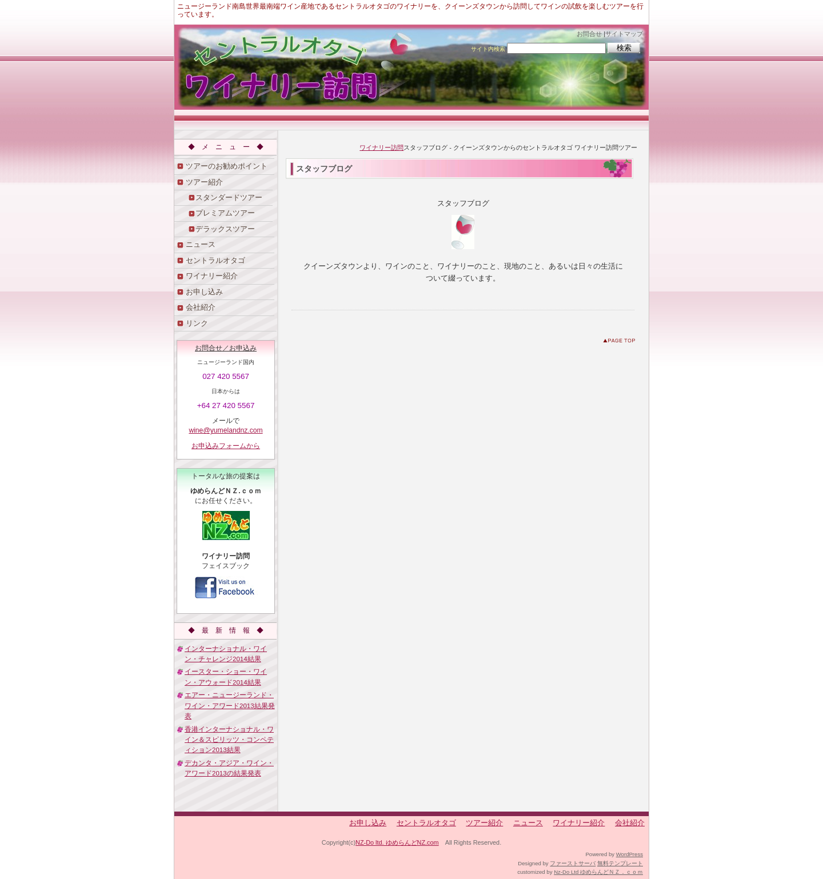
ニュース (200, 244)
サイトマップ (624, 33)
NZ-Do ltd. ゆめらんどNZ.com (397, 842)
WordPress (629, 854)
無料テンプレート (620, 863)
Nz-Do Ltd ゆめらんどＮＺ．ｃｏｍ (598, 872)
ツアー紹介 (204, 182)
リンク (197, 323)
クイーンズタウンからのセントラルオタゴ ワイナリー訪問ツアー (411, 67)
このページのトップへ (621, 342)
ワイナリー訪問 (381, 147)
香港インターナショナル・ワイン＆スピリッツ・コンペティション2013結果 (229, 740)
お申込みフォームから (225, 446)
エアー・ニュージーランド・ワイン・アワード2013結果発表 (230, 706)
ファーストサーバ (573, 863)
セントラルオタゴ (215, 260)
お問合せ (589, 33)
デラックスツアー (225, 229)
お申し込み (204, 291)
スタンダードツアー (228, 197)
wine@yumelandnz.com (225, 430)
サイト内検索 (488, 49)
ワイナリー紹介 (212, 275)
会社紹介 (200, 307)
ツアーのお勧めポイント (226, 166)
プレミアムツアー (225, 213)
